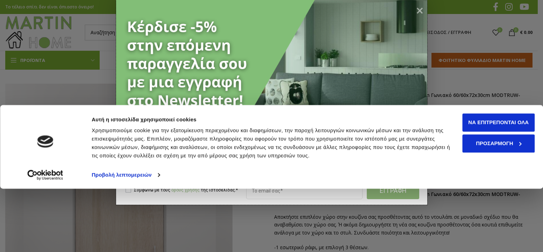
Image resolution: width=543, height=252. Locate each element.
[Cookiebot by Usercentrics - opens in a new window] (45, 238)
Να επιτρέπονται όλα (485, 186)
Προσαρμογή (485, 206)
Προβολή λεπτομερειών (122, 238)
